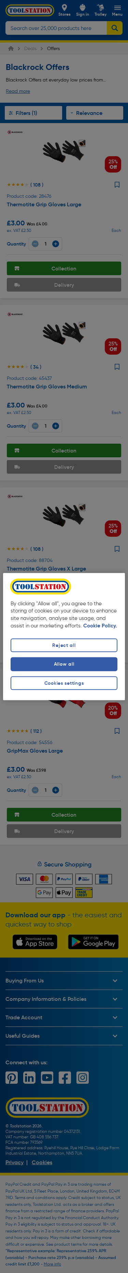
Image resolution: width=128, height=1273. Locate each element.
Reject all (63, 645)
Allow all (64, 664)
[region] (64, 636)
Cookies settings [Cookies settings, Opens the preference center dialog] (64, 683)
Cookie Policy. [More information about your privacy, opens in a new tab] (100, 626)
